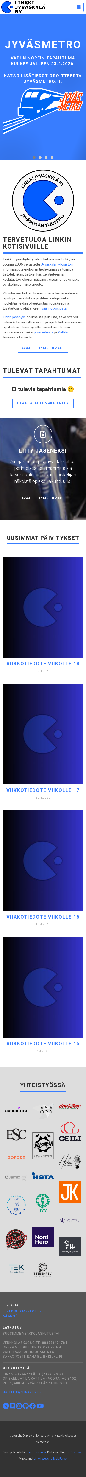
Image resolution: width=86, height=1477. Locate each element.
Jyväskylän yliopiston (57, 264)
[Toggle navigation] (79, 7)
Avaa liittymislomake (43, 348)
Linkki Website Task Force (50, 1458)
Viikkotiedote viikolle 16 (43, 917)
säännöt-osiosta (54, 308)
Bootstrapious (37, 1452)
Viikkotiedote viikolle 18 (43, 663)
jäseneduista (43, 332)
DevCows (77, 1452)
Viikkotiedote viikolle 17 (43, 790)
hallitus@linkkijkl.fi (23, 1392)
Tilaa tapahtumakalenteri (43, 403)
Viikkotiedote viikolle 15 (43, 1043)
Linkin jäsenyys (14, 317)
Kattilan (63, 332)
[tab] (34, 157)
